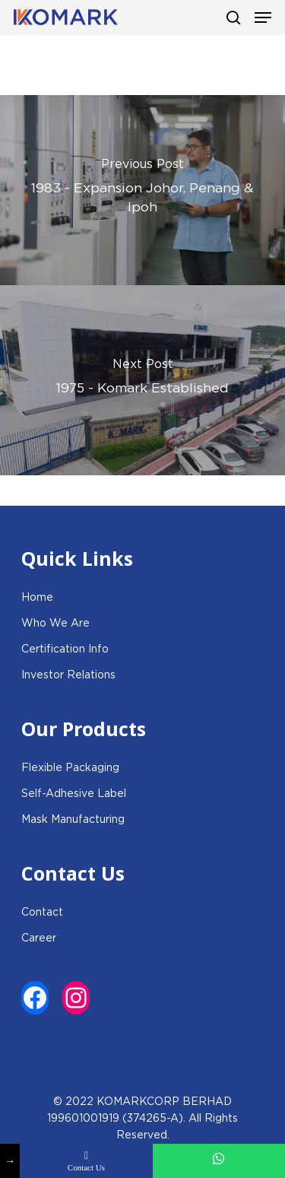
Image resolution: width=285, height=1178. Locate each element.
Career (38, 938)
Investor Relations (68, 674)
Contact (42, 912)
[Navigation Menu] (263, 17)
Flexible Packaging (70, 767)
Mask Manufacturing (73, 819)
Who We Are (55, 623)
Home (37, 597)
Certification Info (65, 649)
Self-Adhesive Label (73, 793)
